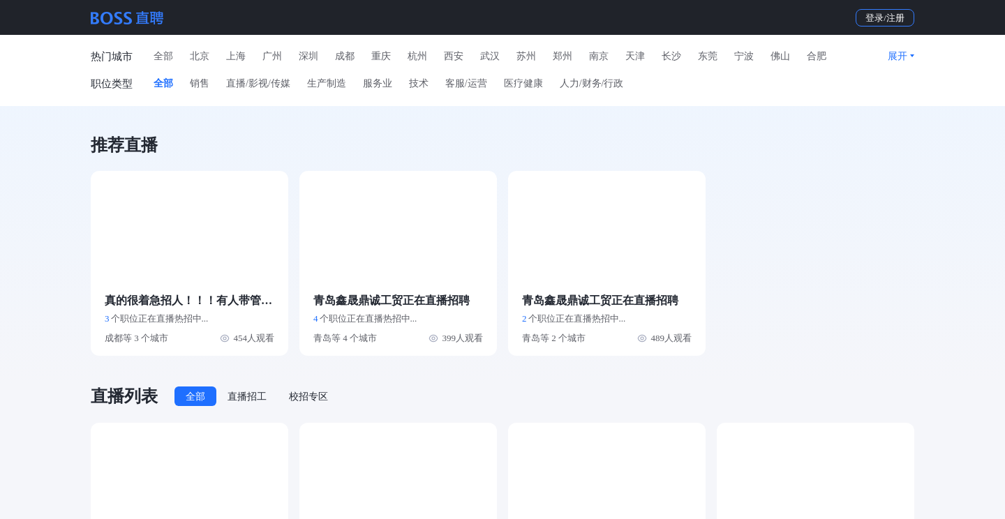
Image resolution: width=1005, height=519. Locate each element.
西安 (453, 56)
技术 (419, 83)
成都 (345, 56)
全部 (163, 56)
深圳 (308, 56)
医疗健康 (523, 83)
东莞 (707, 56)
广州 (272, 56)
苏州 (526, 56)
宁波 (744, 56)
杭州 (417, 56)
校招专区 (308, 396)
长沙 (671, 56)
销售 (199, 83)
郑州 (562, 56)
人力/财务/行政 (592, 83)
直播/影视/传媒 (258, 83)
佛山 (780, 56)
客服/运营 (466, 83)
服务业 (377, 83)
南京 (599, 56)
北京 (199, 56)
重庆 (381, 56)
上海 (236, 56)
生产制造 (326, 83)
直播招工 (247, 396)
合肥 (816, 56)
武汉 (490, 56)
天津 (635, 56)
